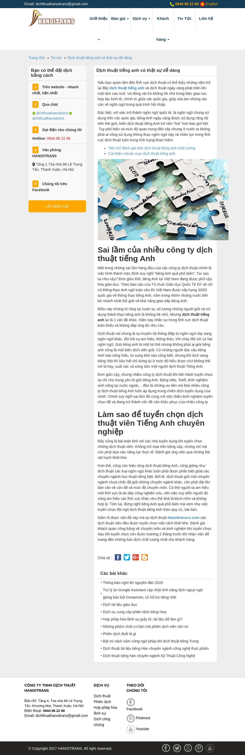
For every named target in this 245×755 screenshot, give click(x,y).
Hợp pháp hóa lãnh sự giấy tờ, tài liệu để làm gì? (143, 619)
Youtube (138, 729)
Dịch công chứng (102, 722)
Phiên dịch (102, 702)
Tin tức (56, 58)
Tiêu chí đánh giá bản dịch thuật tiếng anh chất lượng (151, 148)
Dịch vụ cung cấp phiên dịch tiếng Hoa (134, 612)
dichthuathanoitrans (52, 113)
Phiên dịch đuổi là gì (119, 634)
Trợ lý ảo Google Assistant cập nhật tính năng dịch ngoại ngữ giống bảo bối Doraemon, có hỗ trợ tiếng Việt (153, 593)
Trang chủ (37, 58)
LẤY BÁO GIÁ (57, 206)
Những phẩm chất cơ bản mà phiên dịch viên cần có (145, 626)
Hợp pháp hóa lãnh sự (105, 710)
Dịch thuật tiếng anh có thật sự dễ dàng (99, 58)
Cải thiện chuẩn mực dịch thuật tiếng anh (141, 153)
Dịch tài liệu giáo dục (120, 604)
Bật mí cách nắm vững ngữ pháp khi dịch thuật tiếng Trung (151, 641)
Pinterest (138, 718)
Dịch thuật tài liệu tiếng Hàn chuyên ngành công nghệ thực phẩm (156, 648)
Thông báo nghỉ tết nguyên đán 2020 (133, 583)
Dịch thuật (102, 696)
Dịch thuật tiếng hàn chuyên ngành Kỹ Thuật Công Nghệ (149, 656)
